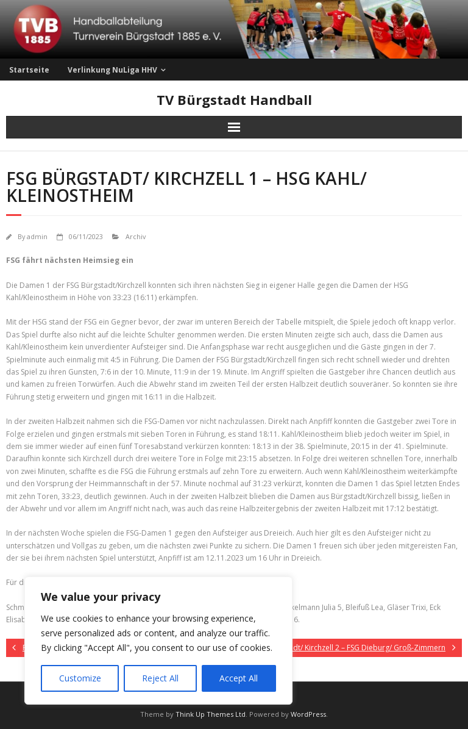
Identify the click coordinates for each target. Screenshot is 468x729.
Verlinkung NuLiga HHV (112, 70)
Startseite (29, 70)
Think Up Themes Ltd (211, 714)
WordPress (308, 714)
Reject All (160, 678)
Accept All (238, 678)
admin (37, 236)
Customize (80, 678)
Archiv (136, 236)
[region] (158, 640)
